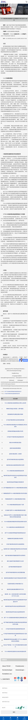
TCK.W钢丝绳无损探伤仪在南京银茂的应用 (15, 651)
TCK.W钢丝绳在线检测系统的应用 (15, 470)
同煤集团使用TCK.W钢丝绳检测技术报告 (15, 499)
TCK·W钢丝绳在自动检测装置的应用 (15, 527)
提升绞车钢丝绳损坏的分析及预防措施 (15, 572)
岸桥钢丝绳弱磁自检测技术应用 (15, 431)
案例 (17, 718)
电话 (3, 718)
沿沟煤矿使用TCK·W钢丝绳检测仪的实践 (15, 510)
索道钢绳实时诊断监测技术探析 (15, 414)
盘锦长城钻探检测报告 (15, 448)
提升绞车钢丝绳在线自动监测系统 (15, 459)
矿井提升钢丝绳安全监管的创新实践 (15, 420)
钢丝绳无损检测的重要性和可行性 (15, 589)
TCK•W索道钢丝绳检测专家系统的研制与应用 (15, 521)
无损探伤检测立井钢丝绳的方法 (15, 583)
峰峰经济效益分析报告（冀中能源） (15, 408)
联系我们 (24, 718)
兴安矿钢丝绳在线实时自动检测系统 (15, 544)
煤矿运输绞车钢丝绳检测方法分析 (15, 561)
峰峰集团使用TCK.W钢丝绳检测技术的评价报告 (15, 493)
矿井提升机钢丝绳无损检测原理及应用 (12, 393)
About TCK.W (6, 666)
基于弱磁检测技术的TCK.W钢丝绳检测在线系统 (15, 487)
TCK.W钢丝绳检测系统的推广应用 (15, 504)
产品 (10, 718)
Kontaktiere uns (7, 674)
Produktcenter (20, 666)
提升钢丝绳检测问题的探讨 (15, 566)
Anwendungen (20, 670)
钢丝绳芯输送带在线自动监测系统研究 (15, 612)
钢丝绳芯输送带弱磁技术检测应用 (15, 482)
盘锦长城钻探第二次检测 (15, 453)
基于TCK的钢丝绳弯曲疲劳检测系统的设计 (13, 391)
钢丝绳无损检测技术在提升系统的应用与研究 (15, 578)
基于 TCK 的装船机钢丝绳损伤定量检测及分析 (15, 617)
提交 (14, 712)
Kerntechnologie (7, 670)
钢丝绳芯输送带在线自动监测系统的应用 (15, 606)
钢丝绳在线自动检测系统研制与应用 (15, 465)
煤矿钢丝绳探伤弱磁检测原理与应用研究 (15, 555)
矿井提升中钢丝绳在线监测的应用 (15, 436)
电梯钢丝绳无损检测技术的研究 (15, 538)
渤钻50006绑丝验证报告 (15, 442)
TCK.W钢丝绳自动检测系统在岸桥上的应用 (15, 403)
